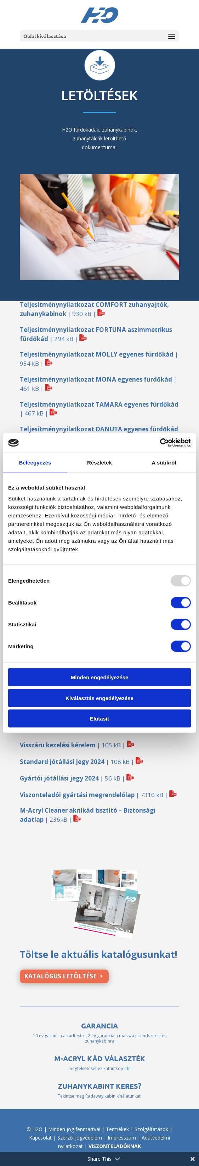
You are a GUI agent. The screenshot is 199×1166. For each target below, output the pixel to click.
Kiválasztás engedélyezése (99, 698)
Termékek (117, 1129)
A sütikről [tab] (164, 462)
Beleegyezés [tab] (35, 462)
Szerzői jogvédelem (79, 1137)
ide (127, 1068)
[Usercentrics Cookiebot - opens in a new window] (160, 443)
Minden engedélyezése (100, 677)
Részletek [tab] (99, 462)
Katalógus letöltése (60, 976)
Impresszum (122, 1137)
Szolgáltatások (151, 1129)
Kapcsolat (40, 1137)
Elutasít (99, 719)
